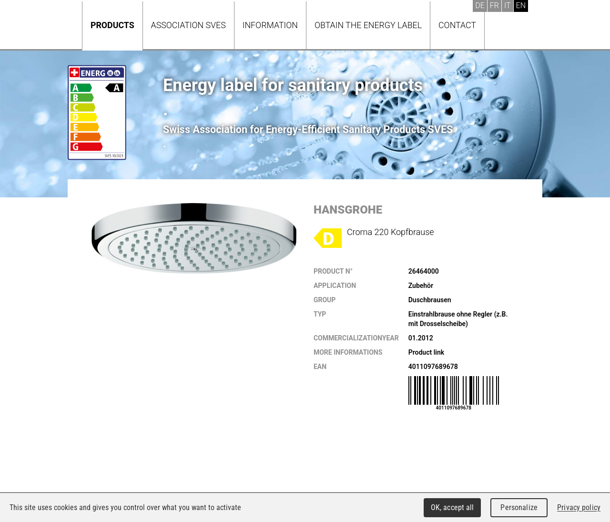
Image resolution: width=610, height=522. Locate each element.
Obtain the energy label (368, 25)
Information (270, 25)
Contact (457, 25)
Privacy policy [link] (578, 507)
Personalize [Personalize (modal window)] (518, 507)
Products (112, 25)
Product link (426, 352)
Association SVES (188, 25)
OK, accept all (452, 507)
